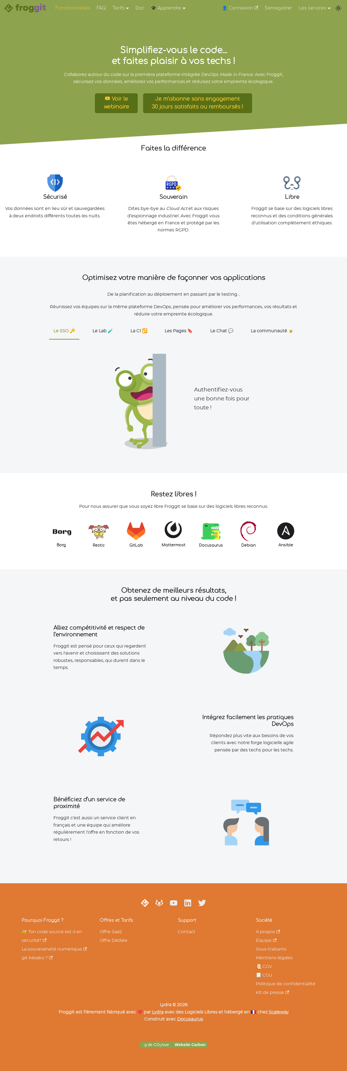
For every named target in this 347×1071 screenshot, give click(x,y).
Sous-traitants (271, 949)
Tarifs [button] (119, 8)
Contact (186, 932)
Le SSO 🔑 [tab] (64, 331)
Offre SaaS (111, 932)
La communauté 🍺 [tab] (272, 331)
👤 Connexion (240, 8)
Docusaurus (190, 1019)
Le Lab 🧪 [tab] (102, 331)
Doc (140, 8)
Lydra (157, 1012)
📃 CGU (264, 975)
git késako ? (37, 958)
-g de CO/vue (156, 1044)
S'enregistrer (278, 8)
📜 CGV (264, 966)
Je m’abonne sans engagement (197, 104)
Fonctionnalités (73, 8)
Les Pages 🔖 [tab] (179, 331)
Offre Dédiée (113, 940)
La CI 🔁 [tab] (138, 331)
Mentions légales (274, 958)
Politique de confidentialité (285, 984)
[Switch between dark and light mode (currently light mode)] (338, 8)
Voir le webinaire (116, 103)
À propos (268, 932)
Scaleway (279, 1012)
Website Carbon (190, 1044)
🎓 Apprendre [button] (166, 8)
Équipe (266, 940)
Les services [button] (312, 8)
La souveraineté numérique (54, 949)
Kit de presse (272, 992)
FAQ (101, 8)
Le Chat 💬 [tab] (221, 331)
